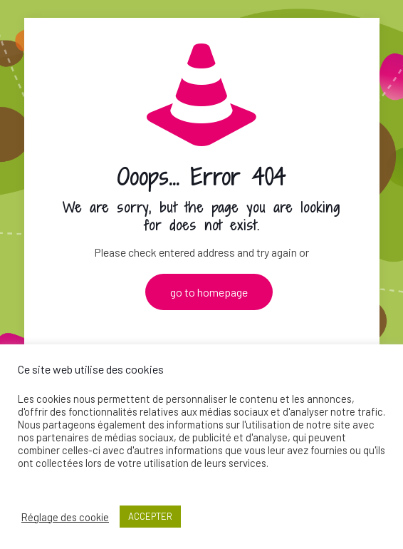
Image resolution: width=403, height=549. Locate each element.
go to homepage (209, 292)
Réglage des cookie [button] (65, 516)
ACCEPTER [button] (150, 516)
